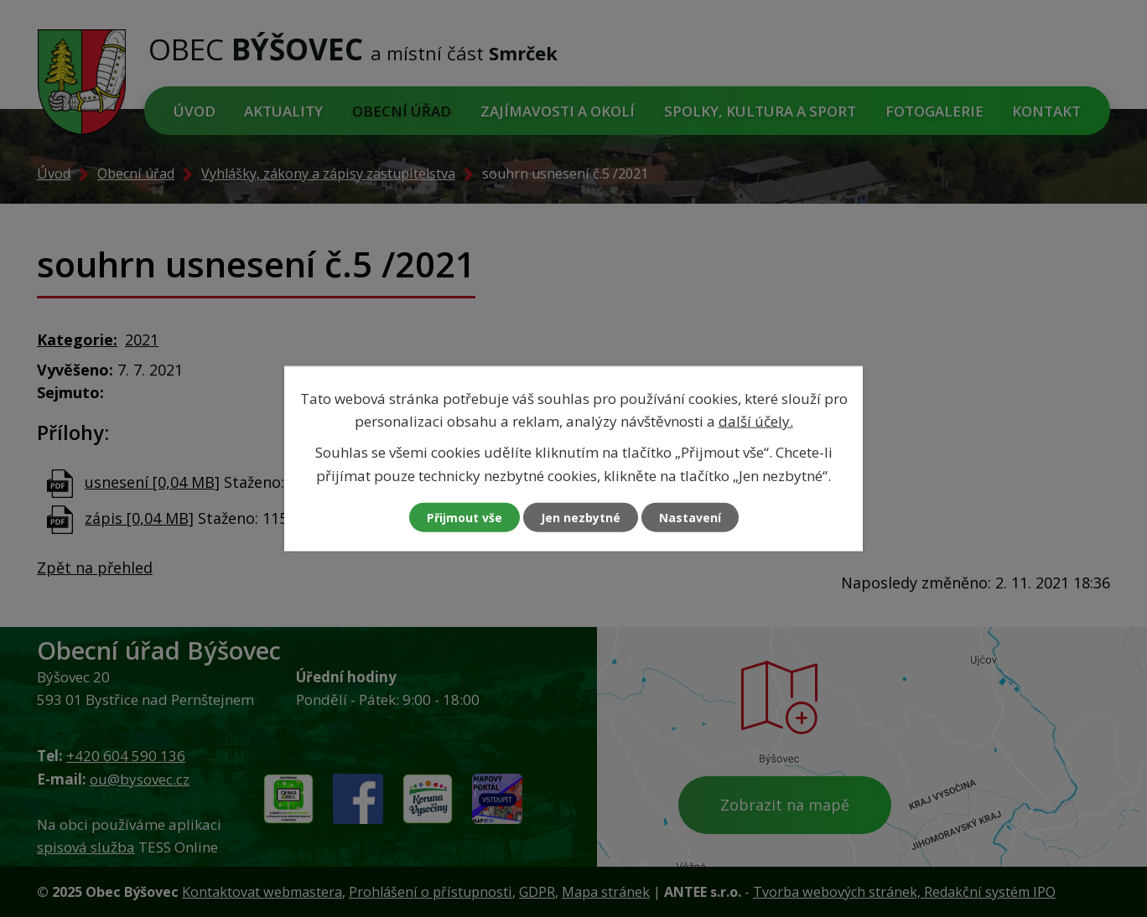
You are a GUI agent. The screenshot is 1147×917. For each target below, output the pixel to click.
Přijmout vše (464, 517)
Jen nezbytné (580, 517)
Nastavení (690, 517)
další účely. (756, 421)
